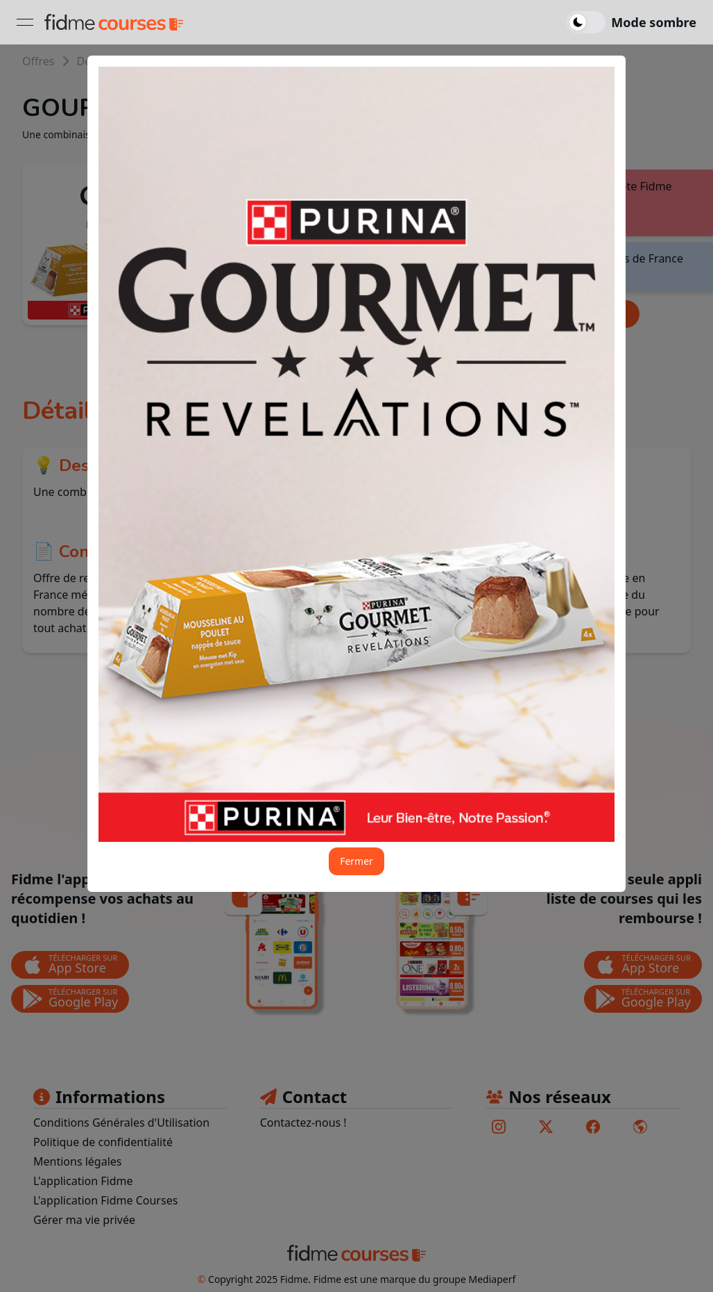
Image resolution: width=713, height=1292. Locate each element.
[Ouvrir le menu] (25, 22)
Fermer (356, 861)
